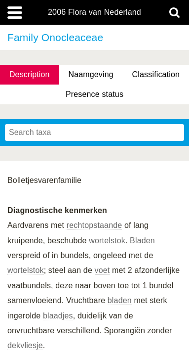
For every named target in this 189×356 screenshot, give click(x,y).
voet (102, 270)
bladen (120, 300)
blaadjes (58, 316)
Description (29, 74)
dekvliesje (25, 345)
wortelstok (107, 240)
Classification (156, 74)
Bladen (142, 240)
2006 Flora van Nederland (94, 12)
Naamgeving (90, 74)
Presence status (94, 94)
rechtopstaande (94, 225)
